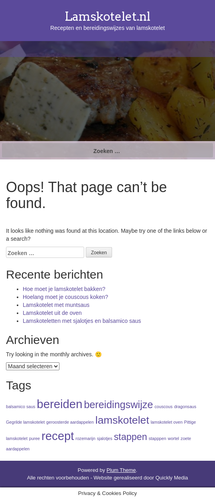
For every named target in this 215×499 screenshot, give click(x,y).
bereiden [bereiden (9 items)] (59, 404)
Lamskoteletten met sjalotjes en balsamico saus (82, 321)
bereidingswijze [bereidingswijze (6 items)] (118, 404)
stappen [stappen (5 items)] (130, 437)
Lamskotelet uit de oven (52, 313)
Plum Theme (121, 470)
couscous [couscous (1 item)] (163, 406)
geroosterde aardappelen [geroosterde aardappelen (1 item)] (70, 422)
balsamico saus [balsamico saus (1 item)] (20, 406)
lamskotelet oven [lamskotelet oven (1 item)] (167, 422)
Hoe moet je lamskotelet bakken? (64, 289)
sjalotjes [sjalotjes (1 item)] (104, 438)
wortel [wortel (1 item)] (173, 438)
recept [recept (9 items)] (57, 435)
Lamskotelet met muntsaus (56, 305)
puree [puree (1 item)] (34, 438)
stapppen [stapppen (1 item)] (157, 438)
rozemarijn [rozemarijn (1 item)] (85, 438)
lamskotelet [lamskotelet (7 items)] (122, 420)
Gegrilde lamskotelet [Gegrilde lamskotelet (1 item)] (25, 422)
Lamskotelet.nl (107, 16)
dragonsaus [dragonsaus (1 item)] (185, 406)
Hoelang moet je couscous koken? (65, 297)
